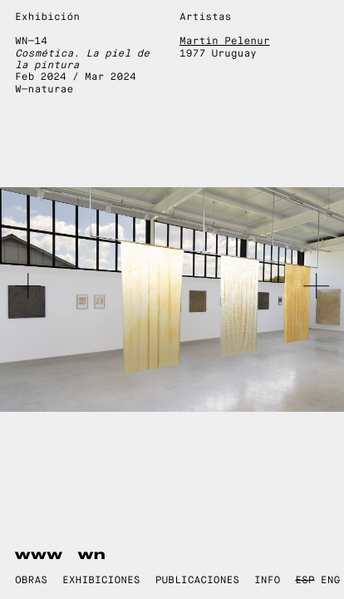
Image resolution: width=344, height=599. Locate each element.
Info (267, 581)
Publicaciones (197, 581)
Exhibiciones (101, 581)
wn (92, 555)
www (39, 555)
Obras (31, 581)
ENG (330, 581)
